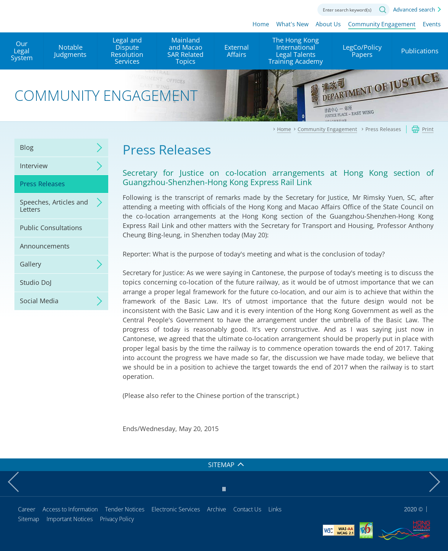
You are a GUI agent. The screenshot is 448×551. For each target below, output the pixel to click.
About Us (328, 24)
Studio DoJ (36, 282)
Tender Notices (124, 509)
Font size (283, 9)
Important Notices (70, 519)
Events (432, 24)
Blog (27, 147)
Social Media (39, 300)
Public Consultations (51, 227)
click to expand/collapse (97, 147)
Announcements (45, 246)
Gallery (30, 264)
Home (260, 24)
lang (263, 9)
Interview (34, 165)
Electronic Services (175, 509)
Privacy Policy (117, 519)
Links (274, 509)
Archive (216, 509)
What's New (292, 24)
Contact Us (247, 509)
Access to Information (70, 509)
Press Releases (42, 183)
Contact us (303, 9)
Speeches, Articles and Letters (54, 206)
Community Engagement (382, 24)
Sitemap (28, 519)
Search (382, 9)
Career (26, 509)
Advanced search (414, 9)
